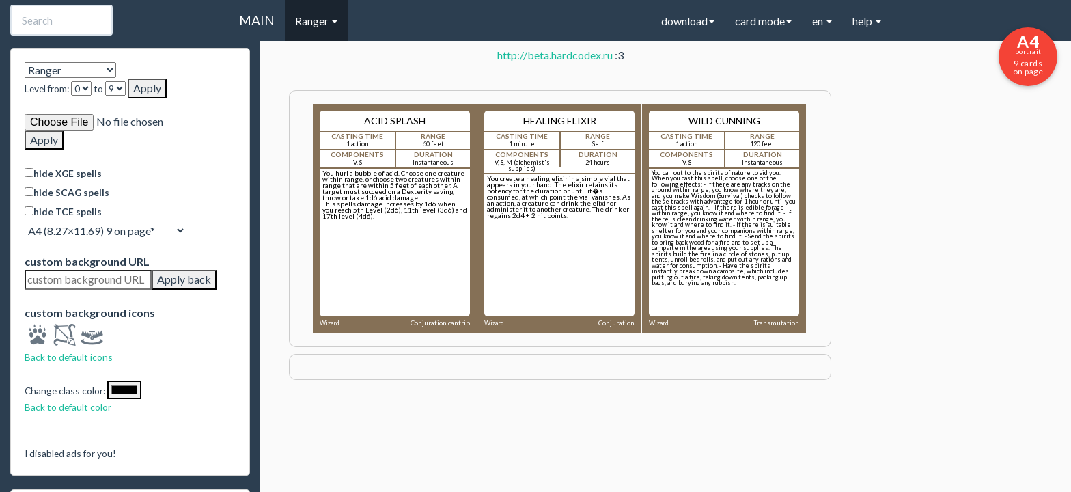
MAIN (257, 20)
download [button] (687, 20)
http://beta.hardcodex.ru (555, 55)
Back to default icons (69, 357)
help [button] (866, 20)
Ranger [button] (316, 20)
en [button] (822, 20)
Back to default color (68, 407)
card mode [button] (763, 20)
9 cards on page (1028, 54)
